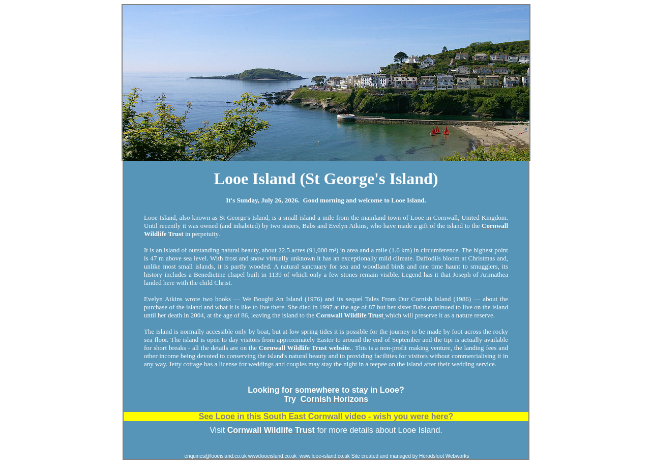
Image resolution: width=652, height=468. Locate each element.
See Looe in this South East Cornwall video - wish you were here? (326, 416)
